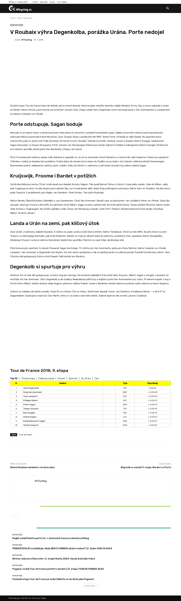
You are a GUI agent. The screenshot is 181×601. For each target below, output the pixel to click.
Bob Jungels (29, 412)
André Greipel (29, 417)
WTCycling (26, 40)
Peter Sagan (29, 404)
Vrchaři (61, 378)
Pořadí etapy (28, 378)
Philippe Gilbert (30, 400)
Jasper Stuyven (30, 408)
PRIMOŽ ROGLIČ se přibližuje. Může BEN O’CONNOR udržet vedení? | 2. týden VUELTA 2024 (62, 548)
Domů (12, 18)
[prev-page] (12, 516)
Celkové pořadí (46, 378)
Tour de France (25, 434)
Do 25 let (86, 378)
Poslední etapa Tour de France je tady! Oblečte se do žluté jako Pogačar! (53, 579)
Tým (96, 378)
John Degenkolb (31, 388)
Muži (19, 18)
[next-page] (17, 516)
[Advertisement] (90, 68)
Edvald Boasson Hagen (34, 421)
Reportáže (27, 18)
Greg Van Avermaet (32, 392)
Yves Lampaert (30, 396)
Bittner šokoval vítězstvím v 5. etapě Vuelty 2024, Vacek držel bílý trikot (36, 506)
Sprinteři (72, 378)
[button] (167, 8)
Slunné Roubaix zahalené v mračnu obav (32, 467)
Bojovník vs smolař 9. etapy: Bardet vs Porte (146, 467)
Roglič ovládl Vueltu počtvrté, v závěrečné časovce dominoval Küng (50, 538)
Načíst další (91, 586)
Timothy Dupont (30, 425)
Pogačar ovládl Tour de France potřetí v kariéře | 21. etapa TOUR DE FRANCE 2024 (58, 569)
